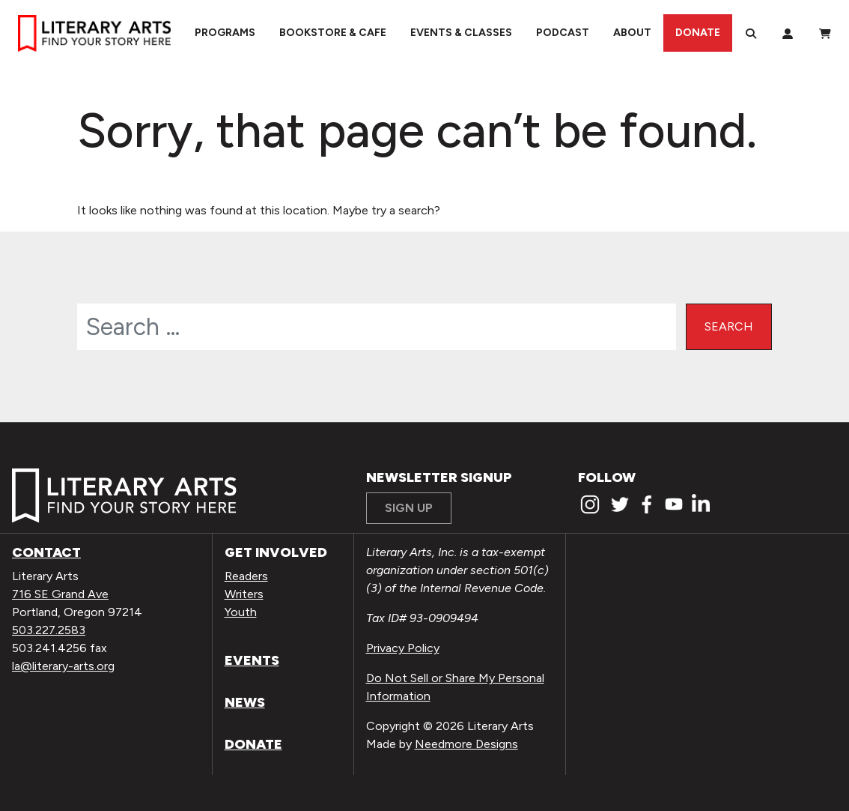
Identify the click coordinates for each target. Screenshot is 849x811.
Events (252, 660)
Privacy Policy (402, 648)
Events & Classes (461, 32)
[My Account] (787, 33)
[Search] (751, 33)
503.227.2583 (48, 630)
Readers (246, 576)
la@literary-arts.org (63, 666)
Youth (241, 612)
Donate (697, 32)
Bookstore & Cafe (332, 32)
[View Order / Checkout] (825, 33)
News (245, 702)
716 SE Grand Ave (60, 594)
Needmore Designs (466, 744)
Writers (244, 594)
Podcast (562, 32)
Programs (225, 32)
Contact (46, 552)
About (632, 32)
